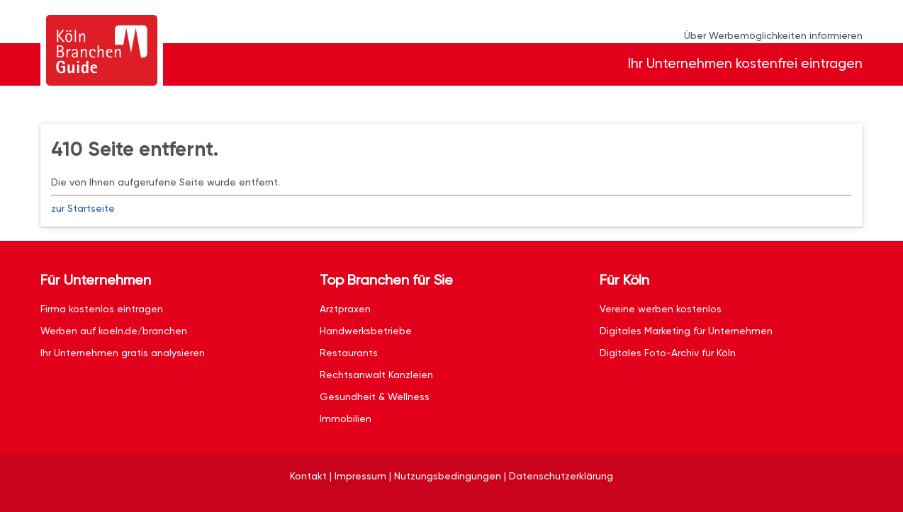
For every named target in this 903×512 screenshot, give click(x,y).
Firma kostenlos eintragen (101, 308)
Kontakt (308, 476)
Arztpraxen (345, 308)
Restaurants (349, 352)
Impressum (360, 476)
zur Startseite (83, 208)
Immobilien (345, 418)
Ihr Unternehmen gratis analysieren (122, 352)
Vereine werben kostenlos (661, 308)
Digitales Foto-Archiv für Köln (668, 352)
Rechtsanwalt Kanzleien (376, 374)
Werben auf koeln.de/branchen (113, 330)
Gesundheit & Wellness (375, 396)
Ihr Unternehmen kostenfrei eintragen (745, 63)
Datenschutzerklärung (561, 476)
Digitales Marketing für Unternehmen (686, 330)
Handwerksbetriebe (366, 330)
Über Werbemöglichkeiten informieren (773, 35)
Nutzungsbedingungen (447, 476)
